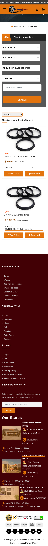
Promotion (8, 300)
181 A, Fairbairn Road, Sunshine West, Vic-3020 (31, 465)
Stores (6, 315)
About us (7, 331)
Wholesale (8, 366)
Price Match (34, 174)
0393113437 (29, 440)
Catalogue (8, 319)
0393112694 (27, 498)
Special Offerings (11, 296)
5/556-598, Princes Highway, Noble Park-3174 (32, 432)
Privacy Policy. (31, 543)
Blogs (6, 323)
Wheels (7, 280)
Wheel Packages (11, 288)
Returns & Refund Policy (14, 378)
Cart (5, 359)
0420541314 (27, 476)
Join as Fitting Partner (13, 284)
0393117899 (29, 472)
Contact (7, 339)
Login (6, 355)
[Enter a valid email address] (22, 404)
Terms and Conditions (13, 374)
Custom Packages (12, 292)
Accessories (18, 26)
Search (22, 100)
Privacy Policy (10, 370)
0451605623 (41, 498)
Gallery (7, 327)
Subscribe (8, 411)
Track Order (9, 362)
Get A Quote (9, 335)
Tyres (6, 276)
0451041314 (27, 443)
